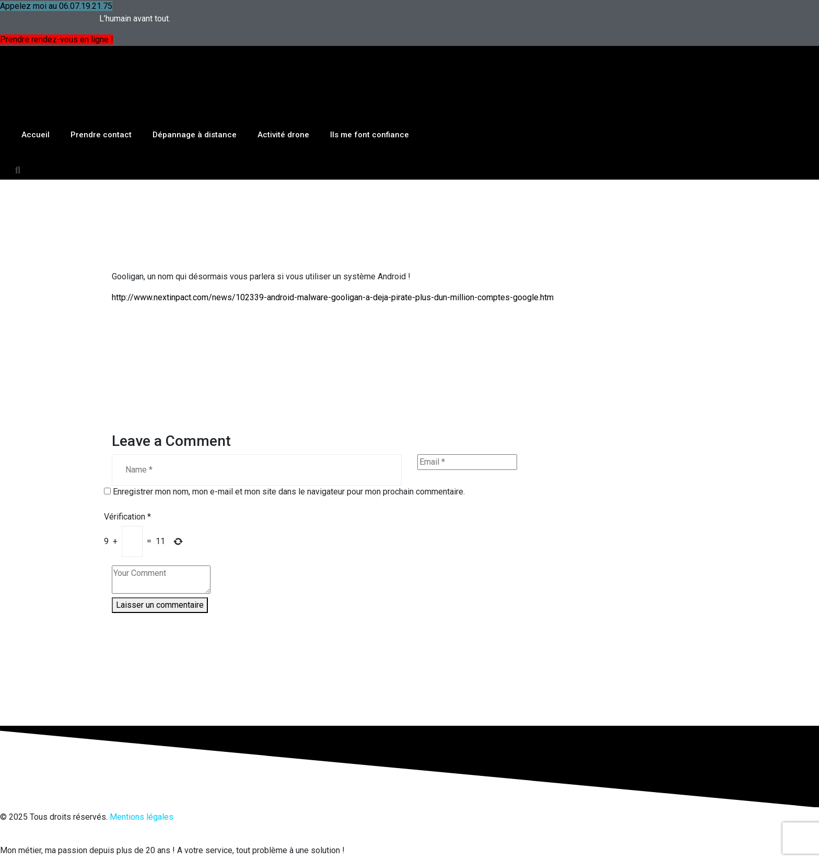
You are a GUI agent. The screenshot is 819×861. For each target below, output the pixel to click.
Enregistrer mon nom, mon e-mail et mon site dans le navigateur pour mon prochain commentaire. (289, 441)
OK (629, 854)
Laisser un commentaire (160, 555)
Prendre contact (101, 84)
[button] (17, 120)
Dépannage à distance (195, 84)
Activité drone (283, 84)
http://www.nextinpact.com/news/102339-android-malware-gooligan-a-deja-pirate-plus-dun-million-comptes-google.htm (333, 247)
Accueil (35, 84)
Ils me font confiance (369, 84)
